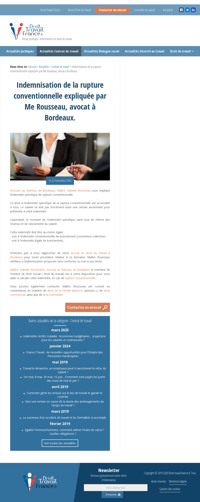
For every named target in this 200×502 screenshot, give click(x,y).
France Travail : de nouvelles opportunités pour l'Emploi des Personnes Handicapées (64, 354)
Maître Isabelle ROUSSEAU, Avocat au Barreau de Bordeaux (50, 270)
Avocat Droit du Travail (79, 10)
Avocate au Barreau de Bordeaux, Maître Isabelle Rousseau (50, 190)
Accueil (32, 67)
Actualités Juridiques (20, 51)
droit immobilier (53, 295)
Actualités (168, 10)
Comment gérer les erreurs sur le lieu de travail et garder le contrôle (64, 395)
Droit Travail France (50, 10)
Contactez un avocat (84, 307)
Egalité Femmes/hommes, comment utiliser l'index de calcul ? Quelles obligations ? (64, 432)
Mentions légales (178, 481)
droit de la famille (59, 290)
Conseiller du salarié (144, 10)
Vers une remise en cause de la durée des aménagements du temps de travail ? (64, 403)
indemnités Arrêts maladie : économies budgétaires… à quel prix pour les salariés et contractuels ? (64, 338)
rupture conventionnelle (80, 278)
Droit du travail (180, 51)
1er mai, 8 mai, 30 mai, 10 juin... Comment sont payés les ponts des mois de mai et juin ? (64, 379)
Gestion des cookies (169, 489)
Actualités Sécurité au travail (144, 51)
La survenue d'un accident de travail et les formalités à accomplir (64, 417)
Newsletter (109, 474)
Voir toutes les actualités (60, 443)
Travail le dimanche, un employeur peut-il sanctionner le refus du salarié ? (64, 370)
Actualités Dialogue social (101, 51)
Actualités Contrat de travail (59, 51)
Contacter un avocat (112, 10)
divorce (78, 290)
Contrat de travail (60, 67)
